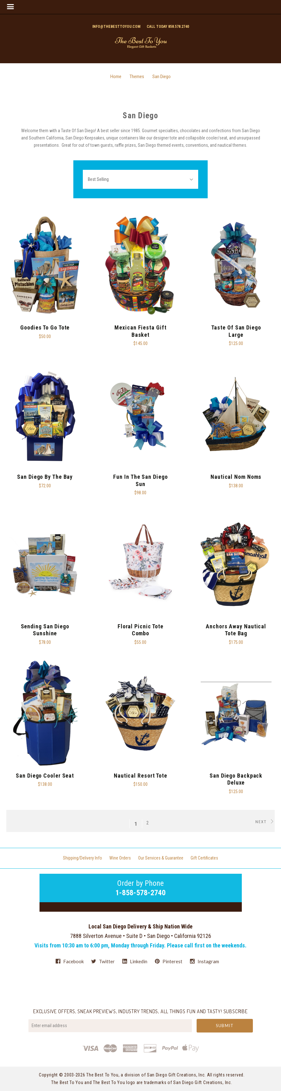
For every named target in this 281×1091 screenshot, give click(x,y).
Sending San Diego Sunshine (45, 630)
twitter (103, 961)
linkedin (134, 961)
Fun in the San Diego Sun (140, 480)
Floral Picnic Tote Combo (140, 630)
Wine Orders (120, 857)
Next (265, 821)
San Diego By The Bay (45, 476)
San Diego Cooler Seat (45, 775)
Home (115, 76)
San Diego (161, 76)
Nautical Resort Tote (140, 775)
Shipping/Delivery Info (82, 857)
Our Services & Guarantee (160, 857)
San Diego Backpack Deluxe (236, 779)
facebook (70, 961)
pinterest (168, 961)
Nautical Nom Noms (236, 476)
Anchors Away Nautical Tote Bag (236, 630)
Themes (137, 76)
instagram (204, 961)
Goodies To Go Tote (45, 327)
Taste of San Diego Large (236, 331)
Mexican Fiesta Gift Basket (140, 331)
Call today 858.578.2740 (168, 26)
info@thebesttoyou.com (116, 26)
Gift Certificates (204, 857)
